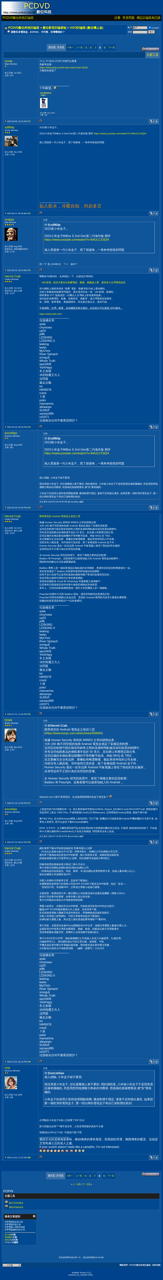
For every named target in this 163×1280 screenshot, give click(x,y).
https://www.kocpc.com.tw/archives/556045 (73, 733)
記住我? (154, 28)
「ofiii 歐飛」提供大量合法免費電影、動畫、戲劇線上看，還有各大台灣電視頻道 (82, 282)
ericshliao (11, 433)
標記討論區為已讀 (148, 17)
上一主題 (77, 1184)
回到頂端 (156, 1265)
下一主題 (86, 1184)
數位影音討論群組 (54, 27)
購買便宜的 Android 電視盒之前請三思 (59, 516)
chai (7, 1067)
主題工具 (152, 54)
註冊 (117, 17)
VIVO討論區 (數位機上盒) (86, 27)
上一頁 (79, 47)
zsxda (8, 61)
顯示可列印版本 (16, 1203)
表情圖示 (9, 1237)
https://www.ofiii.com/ (50, 314)
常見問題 (129, 17)
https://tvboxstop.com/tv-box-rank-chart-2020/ (63, 67)
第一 (70, 47)
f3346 (8, 720)
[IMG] (7, 1240)
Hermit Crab (13, 276)
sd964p (9, 127)
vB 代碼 (8, 1234)
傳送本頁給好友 (16, 1207)
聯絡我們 (124, 1265)
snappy (9, 219)
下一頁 (112, 47)
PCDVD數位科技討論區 (18, 17)
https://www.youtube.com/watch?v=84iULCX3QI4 (120, 133)
